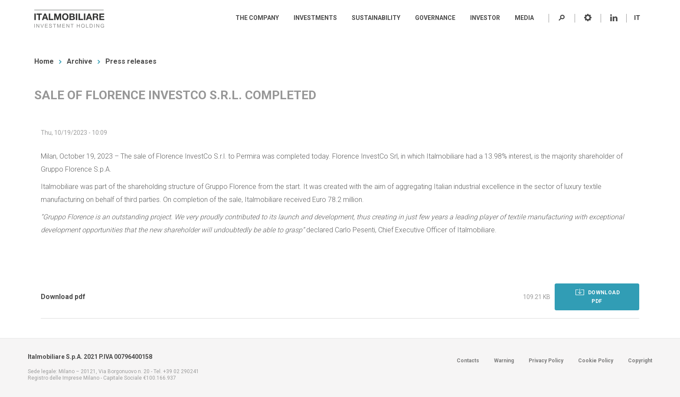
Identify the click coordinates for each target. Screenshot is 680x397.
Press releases (131, 61)
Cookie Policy (595, 360)
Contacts (468, 360)
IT (637, 17)
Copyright (640, 360)
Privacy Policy (546, 360)
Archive (79, 61)
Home (44, 61)
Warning (504, 360)
